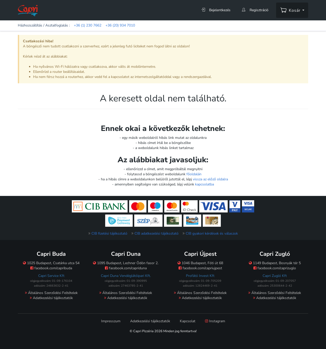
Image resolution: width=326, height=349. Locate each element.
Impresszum (110, 321)
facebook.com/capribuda (51, 268)
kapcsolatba (204, 184)
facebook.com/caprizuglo (274, 268)
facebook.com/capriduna (126, 268)
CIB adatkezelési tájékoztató (156, 233)
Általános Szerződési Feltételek (51, 292)
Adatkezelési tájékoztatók (51, 298)
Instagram (215, 321)
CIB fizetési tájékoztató (109, 233)
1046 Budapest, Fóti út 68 (200, 263)
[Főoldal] (28, 10)
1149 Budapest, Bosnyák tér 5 (275, 263)
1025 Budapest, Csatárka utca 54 (51, 263)
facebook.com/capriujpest (200, 268)
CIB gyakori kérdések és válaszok (212, 233)
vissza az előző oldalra (210, 179)
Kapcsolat (187, 321)
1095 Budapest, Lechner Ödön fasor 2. (125, 263)
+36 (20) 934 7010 (120, 25)
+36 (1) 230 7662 (87, 25)
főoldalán (193, 174)
